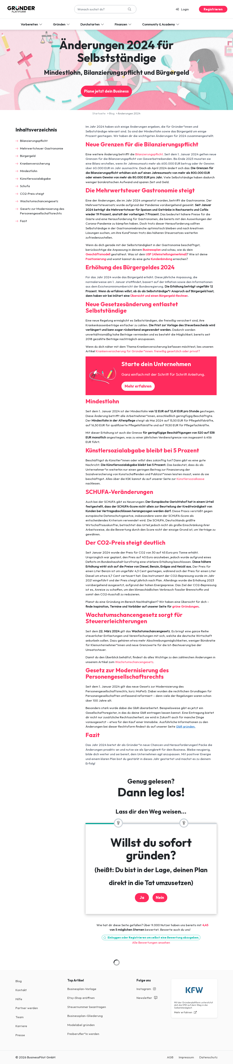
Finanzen (123, 24)
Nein (160, 897)
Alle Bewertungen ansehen (151, 942)
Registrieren (213, 9)
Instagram (146, 989)
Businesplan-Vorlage (81, 989)
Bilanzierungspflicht (34, 141)
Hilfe (18, 999)
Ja (142, 897)
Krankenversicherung (35, 163)
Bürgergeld (27, 156)
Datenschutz (208, 1057)
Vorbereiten (32, 24)
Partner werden (26, 1008)
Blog (18, 981)
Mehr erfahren (138, 386)
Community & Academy (161, 24)
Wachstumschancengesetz (39, 201)
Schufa (25, 186)
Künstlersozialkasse (190, 479)
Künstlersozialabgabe (35, 178)
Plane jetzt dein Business (106, 91)
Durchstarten (92, 24)
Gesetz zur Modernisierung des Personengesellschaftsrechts (42, 211)
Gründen (61, 24)
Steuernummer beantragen (86, 1007)
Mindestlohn (28, 171)
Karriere (21, 1026)
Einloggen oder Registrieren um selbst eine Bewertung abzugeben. (151, 937)
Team (19, 1017)
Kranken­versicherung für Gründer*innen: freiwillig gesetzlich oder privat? (148, 351)
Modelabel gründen (81, 1025)
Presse (20, 1035)
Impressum (186, 1057)
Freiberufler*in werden (83, 1034)
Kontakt (21, 990)
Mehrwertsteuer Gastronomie (41, 148)
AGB (170, 1057)
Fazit (23, 221)
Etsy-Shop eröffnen (81, 998)
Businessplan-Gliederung (85, 1016)
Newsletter (147, 998)
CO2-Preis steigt (32, 193)
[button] (184, 9)
